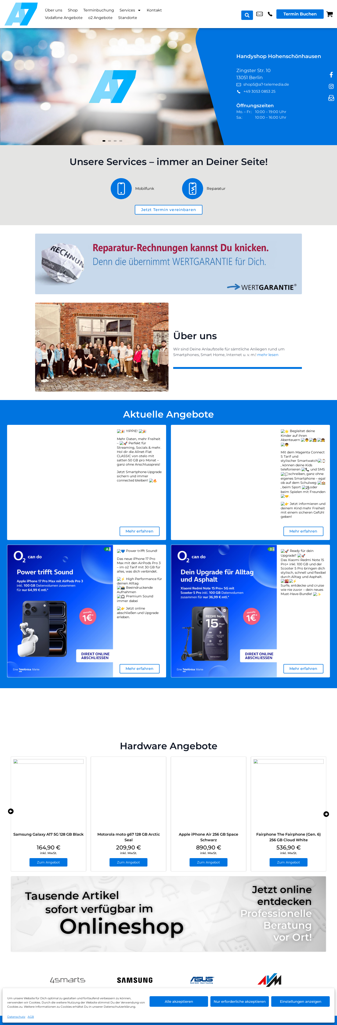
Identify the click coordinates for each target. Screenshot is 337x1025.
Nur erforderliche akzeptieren (240, 1001)
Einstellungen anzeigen (300, 1001)
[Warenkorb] (329, 14)
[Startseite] (21, 14)
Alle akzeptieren (179, 1001)
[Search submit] (248, 14)
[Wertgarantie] (168, 264)
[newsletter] (331, 98)
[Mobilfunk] (143, 188)
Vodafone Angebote (64, 17)
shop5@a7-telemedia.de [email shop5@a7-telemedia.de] (259, 14)
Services (130, 10)
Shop (73, 10)
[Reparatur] (204, 188)
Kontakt (154, 10)
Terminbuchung (98, 10)
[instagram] (331, 86)
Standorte (127, 17)
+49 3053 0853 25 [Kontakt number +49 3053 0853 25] (270, 14)
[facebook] (331, 75)
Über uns (53, 10)
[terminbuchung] (168, 210)
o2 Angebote (100, 17)
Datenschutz (16, 1016)
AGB (31, 1016)
